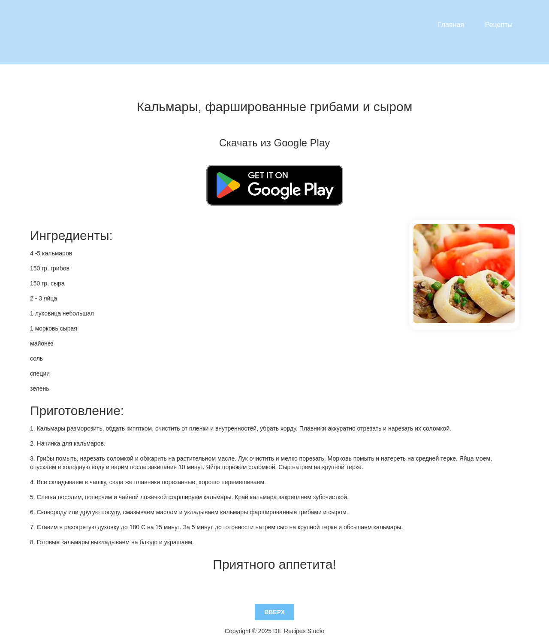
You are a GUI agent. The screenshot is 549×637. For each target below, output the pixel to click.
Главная (451, 24)
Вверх (274, 594)
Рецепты (499, 24)
